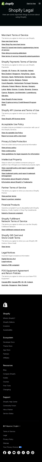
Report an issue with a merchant (14, 136)
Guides (5, 378)
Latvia (4, 89)
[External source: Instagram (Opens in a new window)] (18, 452)
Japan (32, 74)
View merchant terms (10, 41)
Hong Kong (25, 74)
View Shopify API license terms (13, 119)
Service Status (8, 413)
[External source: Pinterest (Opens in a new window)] (32, 452)
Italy (34, 77)
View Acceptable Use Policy (12, 133)
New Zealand (6, 74)
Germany (5, 77)
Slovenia (28, 89)
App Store (6, 350)
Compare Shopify (9, 374)
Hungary (31, 86)
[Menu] (39, 3)
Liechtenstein (20, 93)
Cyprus (4, 93)
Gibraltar (5, 96)
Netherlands (19, 77)
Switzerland (18, 83)
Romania (35, 83)
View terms (6, 247)
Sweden (5, 80)
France (13, 71)
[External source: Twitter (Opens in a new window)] (9, 452)
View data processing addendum (14, 53)
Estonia (14, 89)
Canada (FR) (16, 282)
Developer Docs (9, 342)
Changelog (7, 390)
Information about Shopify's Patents (15, 179)
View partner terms (9, 196)
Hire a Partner (8, 410)
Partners (6, 354)
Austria (11, 80)
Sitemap (6, 443)
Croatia (21, 89)
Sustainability (7, 330)
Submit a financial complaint (12, 213)
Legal (5, 435)
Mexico (18, 86)
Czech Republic (8, 83)
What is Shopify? (9, 318)
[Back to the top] (5, 304)
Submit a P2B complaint (10, 265)
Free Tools (7, 386)
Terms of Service (9, 431)
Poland (11, 86)
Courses (6, 382)
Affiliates (6, 358)
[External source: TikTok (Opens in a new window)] (23, 452)
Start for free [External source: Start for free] (31, 4)
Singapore (16, 74)
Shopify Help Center (10, 402)
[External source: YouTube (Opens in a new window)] (14, 452)
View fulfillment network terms (13, 230)
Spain (11, 77)
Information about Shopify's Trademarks (17, 182)
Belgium (18, 80)
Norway (25, 86)
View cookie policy (9, 151)
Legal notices (7, 262)
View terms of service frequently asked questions (21, 56)
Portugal (27, 83)
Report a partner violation (11, 199)
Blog (4, 370)
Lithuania (5, 86)
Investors (6, 326)
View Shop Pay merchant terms (13, 44)
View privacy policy (9, 148)
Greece (35, 89)
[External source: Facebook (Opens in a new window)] (4, 452)
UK (18, 71)
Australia (23, 71)
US (9, 71)
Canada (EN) (6, 282)
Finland (24, 80)
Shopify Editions (9, 322)
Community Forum (9, 406)
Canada (4, 71)
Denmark (28, 77)
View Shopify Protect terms (12, 99)
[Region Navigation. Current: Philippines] (12, 426)
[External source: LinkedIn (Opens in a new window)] (28, 452)
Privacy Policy (8, 439)
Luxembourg (31, 93)
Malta (9, 89)
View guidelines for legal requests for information (20, 154)
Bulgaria (11, 93)
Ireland (30, 71)
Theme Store (7, 346)
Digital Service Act (9, 259)
